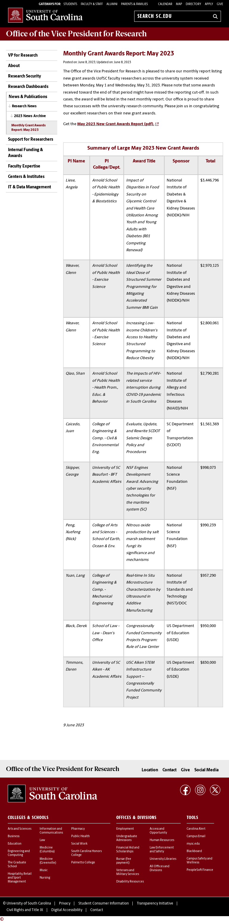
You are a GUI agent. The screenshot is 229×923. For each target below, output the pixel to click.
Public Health (80, 836)
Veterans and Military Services (127, 872)
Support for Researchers (30, 139)
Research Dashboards (28, 87)
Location (150, 770)
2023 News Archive (30, 116)
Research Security (24, 76)
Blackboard (194, 851)
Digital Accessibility (66, 910)
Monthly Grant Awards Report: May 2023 (28, 128)
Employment (125, 829)
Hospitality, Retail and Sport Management (20, 877)
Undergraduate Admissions (126, 838)
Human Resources (162, 840)
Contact (170, 770)
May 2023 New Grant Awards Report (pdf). (115, 124)
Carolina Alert (196, 829)
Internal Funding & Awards (25, 153)
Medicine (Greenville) (48, 861)
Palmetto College (83, 862)
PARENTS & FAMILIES (134, 4)
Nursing (45, 877)
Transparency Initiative (155, 903)
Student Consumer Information (103, 903)
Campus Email (196, 836)
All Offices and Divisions (159, 868)
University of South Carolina (29, 903)
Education (14, 844)
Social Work (79, 844)
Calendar (165, 4)
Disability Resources (130, 881)
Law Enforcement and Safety (162, 849)
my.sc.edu (193, 844)
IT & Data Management (29, 187)
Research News (24, 106)
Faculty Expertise (24, 166)
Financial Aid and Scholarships (127, 849)
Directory (193, 4)
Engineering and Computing (19, 853)
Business (13, 836)
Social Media (206, 770)
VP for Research (23, 55)
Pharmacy (78, 829)
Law (42, 840)
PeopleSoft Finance (200, 870)
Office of (76, 33)
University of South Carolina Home (45, 15)
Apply (209, 4)
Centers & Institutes (26, 177)
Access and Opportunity (158, 830)
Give (220, 4)
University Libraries (163, 859)
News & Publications (28, 97)
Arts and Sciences (19, 829)
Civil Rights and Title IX (25, 910)
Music (44, 870)
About (14, 66)
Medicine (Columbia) (47, 849)
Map (179, 4)
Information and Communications (51, 830)
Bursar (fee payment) (123, 861)
